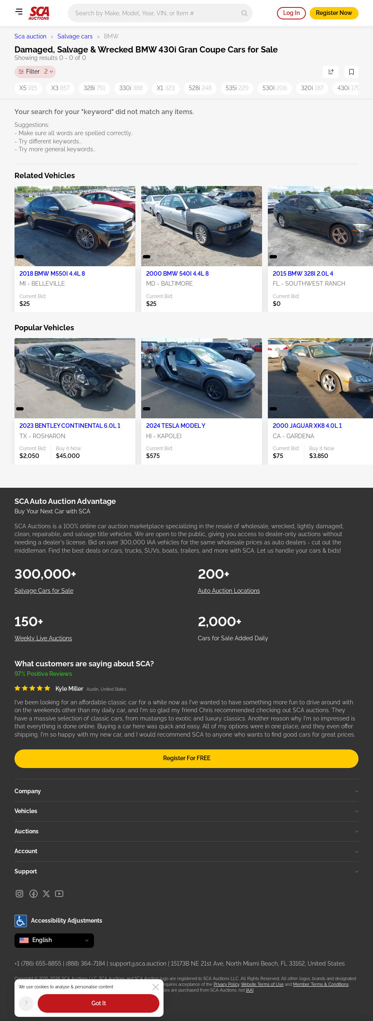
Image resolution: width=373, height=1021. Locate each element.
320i (312, 88)
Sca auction (30, 36)
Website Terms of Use (262, 984)
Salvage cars (75, 36)
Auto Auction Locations (229, 590)
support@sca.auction (138, 963)
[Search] (244, 13)
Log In (291, 13)
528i (200, 88)
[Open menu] (18, 11)
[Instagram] (19, 894)
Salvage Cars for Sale (43, 590)
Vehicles (186, 811)
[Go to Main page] (38, 13)
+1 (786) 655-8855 (37, 963)
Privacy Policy (226, 984)
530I (274, 88)
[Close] (155, 987)
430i (348, 88)
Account (186, 851)
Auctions (186, 831)
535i (237, 88)
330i (131, 88)
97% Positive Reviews (43, 673)
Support (186, 871)
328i (94, 88)
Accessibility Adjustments (58, 921)
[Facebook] (34, 894)
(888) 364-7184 (85, 963)
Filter (37, 72)
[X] (46, 893)
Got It (98, 1003)
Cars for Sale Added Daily (233, 638)
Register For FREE (186, 758)
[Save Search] (351, 72)
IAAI (249, 990)
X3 (60, 88)
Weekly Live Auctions (43, 638)
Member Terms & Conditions (321, 984)
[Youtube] (59, 894)
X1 (166, 88)
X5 (28, 88)
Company (186, 791)
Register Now (334, 13)
